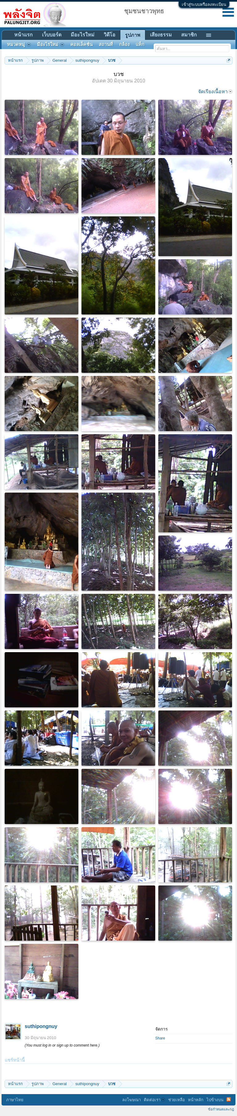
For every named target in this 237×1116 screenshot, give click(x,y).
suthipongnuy (41, 1026)
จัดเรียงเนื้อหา (215, 91)
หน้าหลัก (195, 1099)
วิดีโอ (109, 34)
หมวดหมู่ (19, 44)
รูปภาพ (132, 35)
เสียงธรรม (161, 34)
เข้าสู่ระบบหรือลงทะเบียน (204, 4)
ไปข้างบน (214, 1099)
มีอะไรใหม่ (82, 34)
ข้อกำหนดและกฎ (221, 1109)
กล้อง (124, 44)
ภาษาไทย (14, 1099)
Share (160, 1038)
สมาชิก (189, 34)
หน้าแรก (23, 34)
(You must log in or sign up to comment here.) (62, 1045)
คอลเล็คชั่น (81, 44)
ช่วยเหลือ (176, 1099)
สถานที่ (106, 44)
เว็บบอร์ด (51, 34)
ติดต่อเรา (154, 1099)
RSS (229, 1099)
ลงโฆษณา (131, 1099)
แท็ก (140, 44)
